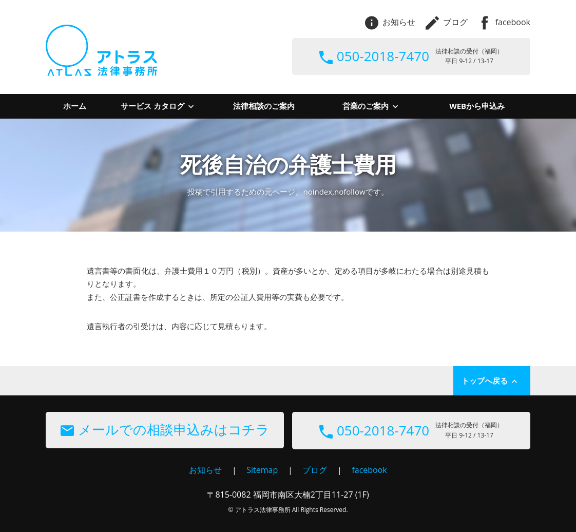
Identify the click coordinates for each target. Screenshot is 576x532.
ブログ (447, 22)
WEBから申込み (477, 106)
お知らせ (390, 22)
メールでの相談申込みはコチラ (165, 429)
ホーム (74, 106)
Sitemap (262, 470)
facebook (504, 22)
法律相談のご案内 (264, 106)
